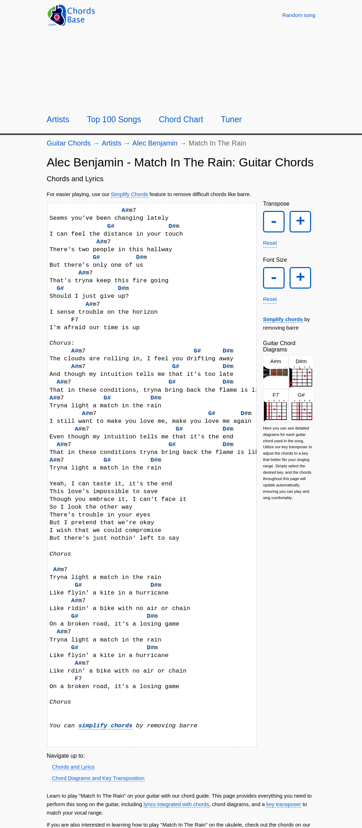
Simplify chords (283, 322)
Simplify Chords (129, 194)
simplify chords (105, 726)
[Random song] (298, 15)
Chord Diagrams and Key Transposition (98, 778)
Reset (270, 244)
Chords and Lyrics (73, 767)
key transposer (283, 804)
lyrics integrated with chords (176, 804)
